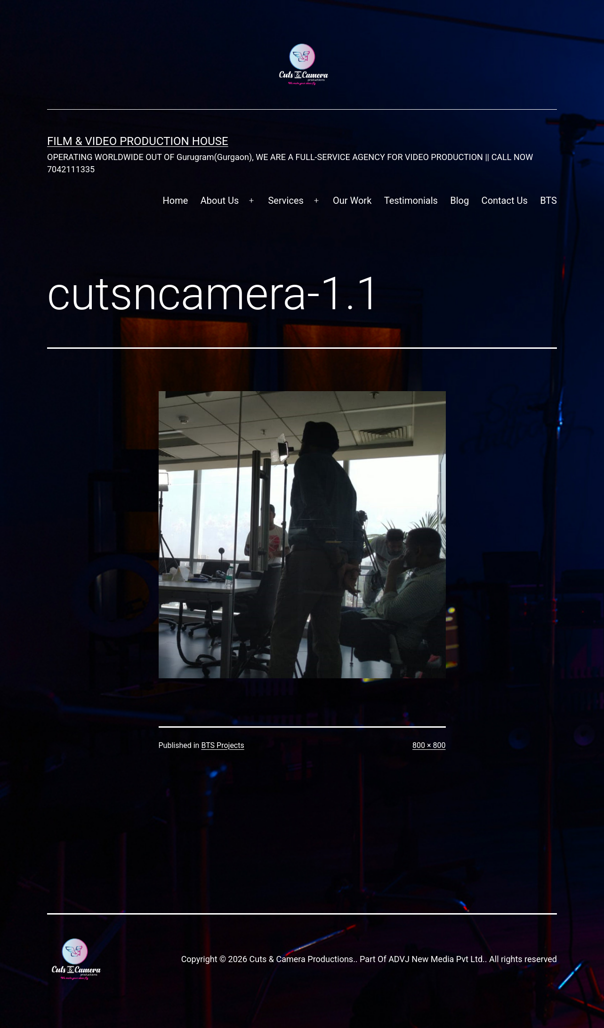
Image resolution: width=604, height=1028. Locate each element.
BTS (548, 200)
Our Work (352, 200)
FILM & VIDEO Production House (137, 141)
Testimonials (411, 200)
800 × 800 (428, 745)
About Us (220, 200)
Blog (459, 200)
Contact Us (505, 200)
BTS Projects (222, 745)
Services (285, 200)
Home (175, 200)
